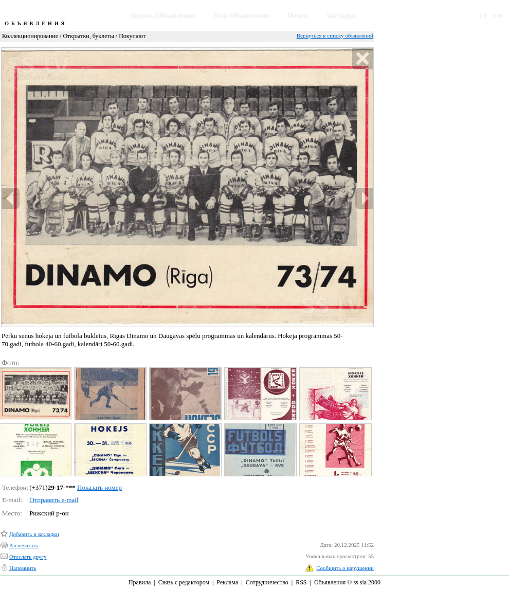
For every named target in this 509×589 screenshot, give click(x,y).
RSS (301, 582)
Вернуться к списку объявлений (335, 35)
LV (483, 16)
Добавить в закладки (34, 534)
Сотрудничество (267, 582)
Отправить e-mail (53, 500)
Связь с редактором (183, 582)
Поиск (297, 16)
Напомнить (22, 568)
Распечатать (23, 545)
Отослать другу (27, 557)
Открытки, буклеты (88, 36)
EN (497, 16)
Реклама (227, 582)
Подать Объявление (163, 16)
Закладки (341, 16)
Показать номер (99, 487)
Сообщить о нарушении (345, 568)
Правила (140, 582)
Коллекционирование (30, 36)
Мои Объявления (241, 16)
